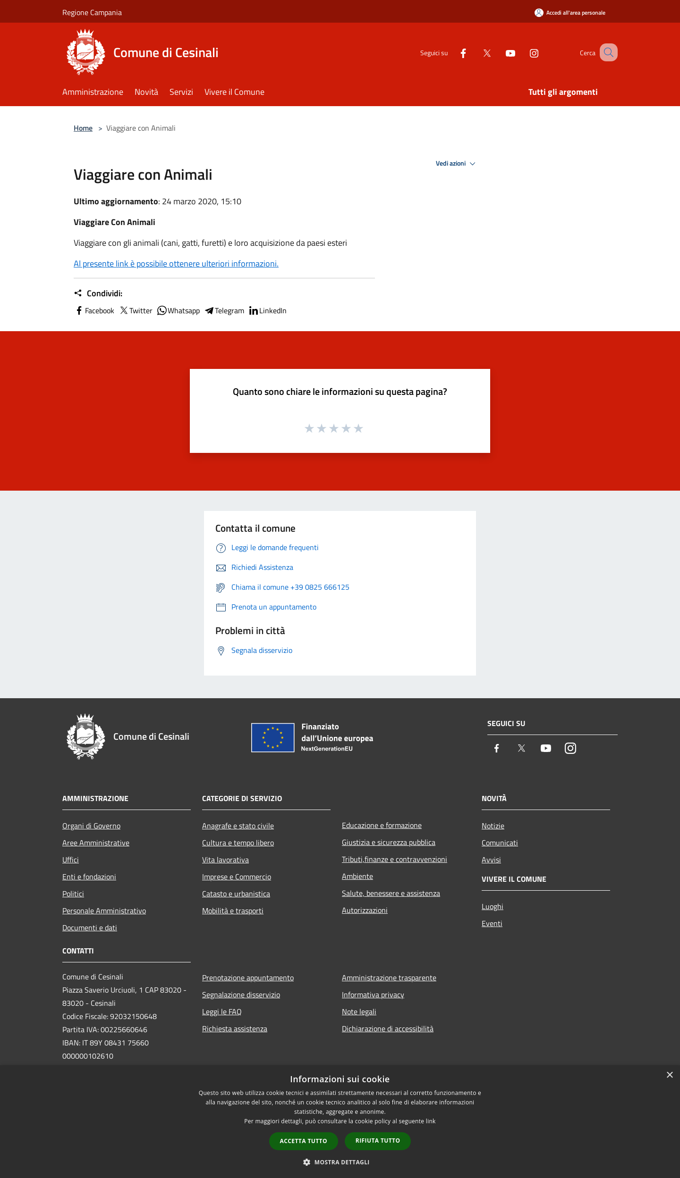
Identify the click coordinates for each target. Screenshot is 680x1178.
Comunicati (500, 842)
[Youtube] (498, 52)
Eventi (492, 923)
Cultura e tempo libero (238, 842)
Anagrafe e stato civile (238, 825)
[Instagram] (522, 52)
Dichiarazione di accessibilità (388, 1028)
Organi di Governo (91, 825)
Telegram (224, 310)
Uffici (70, 859)
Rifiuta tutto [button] (378, 1140)
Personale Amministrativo (104, 910)
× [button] (669, 1075)
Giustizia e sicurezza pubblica (388, 842)
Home (83, 128)
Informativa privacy (373, 994)
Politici (73, 893)
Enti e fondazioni (89, 876)
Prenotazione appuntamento (248, 977)
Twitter (135, 310)
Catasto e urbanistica (236, 893)
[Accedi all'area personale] (570, 12)
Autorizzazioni (365, 910)
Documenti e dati (89, 927)
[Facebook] (451, 52)
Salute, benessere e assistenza (391, 893)
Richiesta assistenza (234, 1028)
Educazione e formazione (382, 825)
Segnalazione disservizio (241, 994)
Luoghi (492, 906)
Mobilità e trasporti (233, 910)
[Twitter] (475, 52)
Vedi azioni (457, 163)
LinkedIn (267, 310)
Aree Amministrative (95, 842)
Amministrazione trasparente (389, 977)
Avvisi (491, 859)
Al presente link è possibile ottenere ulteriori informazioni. (176, 263)
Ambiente (357, 876)
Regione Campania (92, 12)
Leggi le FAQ (222, 1011)
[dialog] (340, 1121)
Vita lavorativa (225, 859)
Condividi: (98, 293)
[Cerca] (606, 52)
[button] (340, 1162)
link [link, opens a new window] (431, 1121)
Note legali (359, 1011)
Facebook (94, 310)
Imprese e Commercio (236, 876)
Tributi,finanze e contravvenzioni (394, 859)
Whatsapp (178, 310)
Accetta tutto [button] (303, 1141)
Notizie (493, 825)
